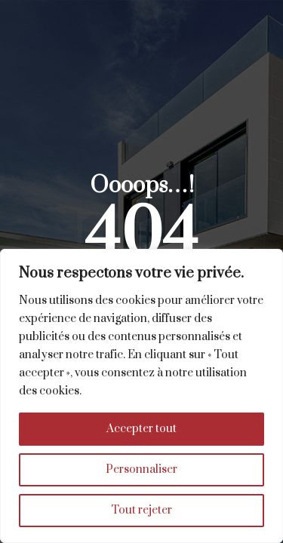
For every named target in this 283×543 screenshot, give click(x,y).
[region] (141, 396)
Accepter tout (141, 429)
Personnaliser (141, 469)
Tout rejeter (141, 510)
